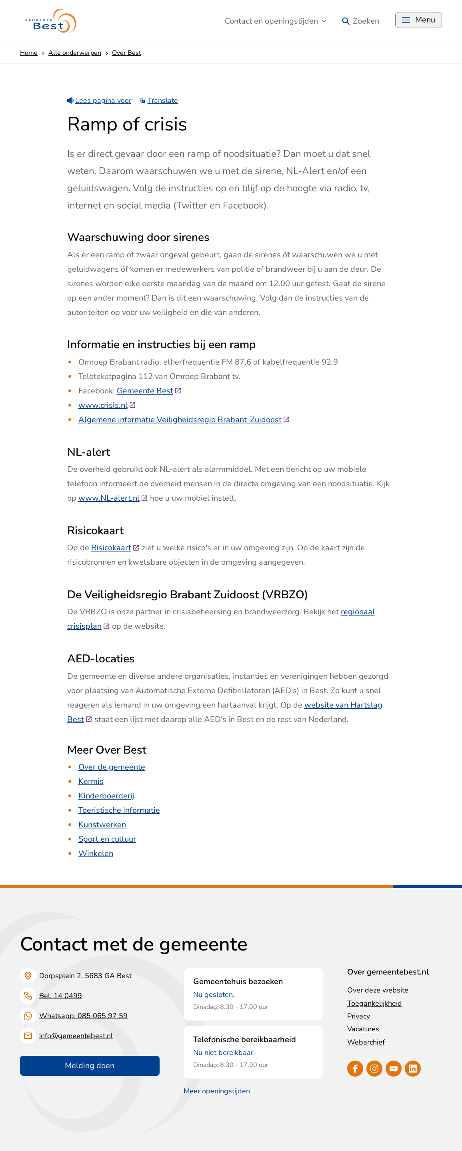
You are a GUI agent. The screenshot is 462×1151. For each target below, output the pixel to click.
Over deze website (377, 990)
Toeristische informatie (119, 810)
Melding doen (89, 1065)
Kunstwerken (102, 824)
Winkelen (95, 853)
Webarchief (366, 1042)
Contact (275, 21)
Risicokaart (115, 547)
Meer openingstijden (217, 1091)
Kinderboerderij (106, 795)
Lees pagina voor (99, 100)
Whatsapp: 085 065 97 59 (83, 1016)
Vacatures (363, 1029)
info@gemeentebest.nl (76, 1036)
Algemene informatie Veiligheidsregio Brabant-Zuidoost (184, 419)
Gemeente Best (149, 390)
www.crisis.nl (107, 405)
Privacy (358, 1016)
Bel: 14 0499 (60, 996)
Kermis (91, 781)
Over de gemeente (111, 767)
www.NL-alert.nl (113, 498)
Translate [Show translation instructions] (158, 100)
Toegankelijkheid (374, 1003)
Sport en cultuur (107, 839)
